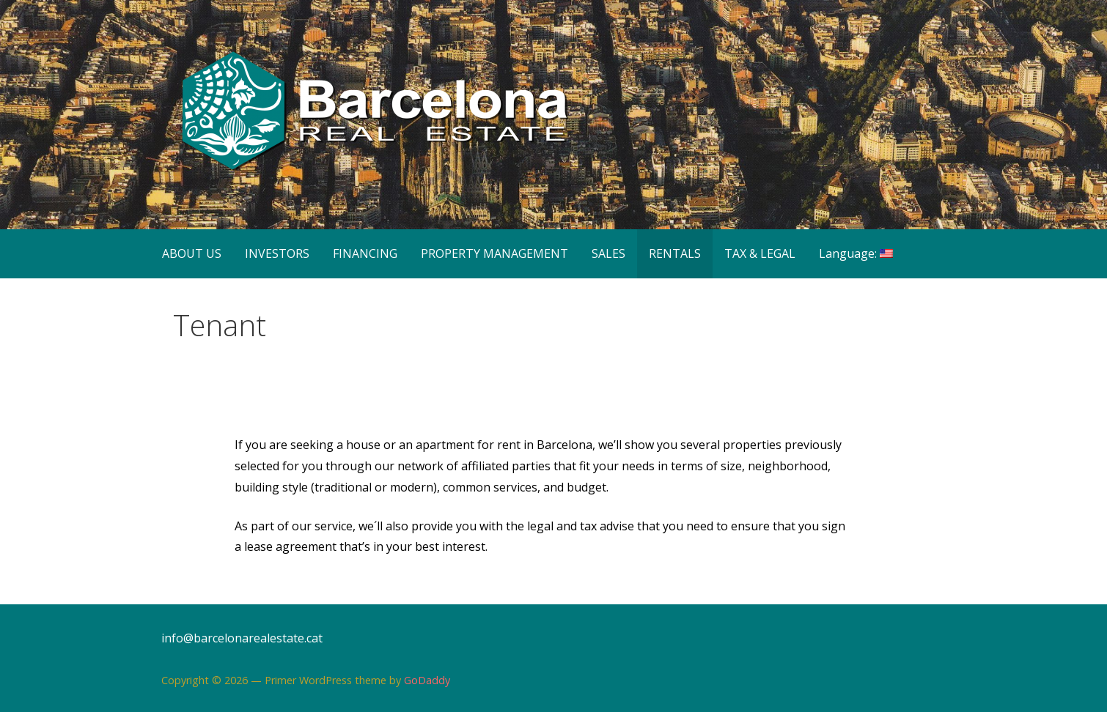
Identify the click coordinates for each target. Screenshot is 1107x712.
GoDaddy (427, 680)
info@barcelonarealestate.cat (242, 638)
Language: (856, 253)
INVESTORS (277, 253)
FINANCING (365, 253)
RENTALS (675, 253)
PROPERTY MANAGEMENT (494, 253)
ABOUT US (191, 253)
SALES (608, 253)
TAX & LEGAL (759, 253)
